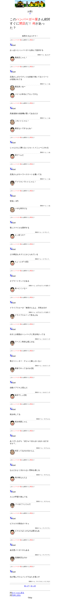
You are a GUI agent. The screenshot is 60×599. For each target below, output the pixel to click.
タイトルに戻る (18, 593)
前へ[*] (26, 586)
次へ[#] (33, 586)
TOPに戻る (16, 595)
